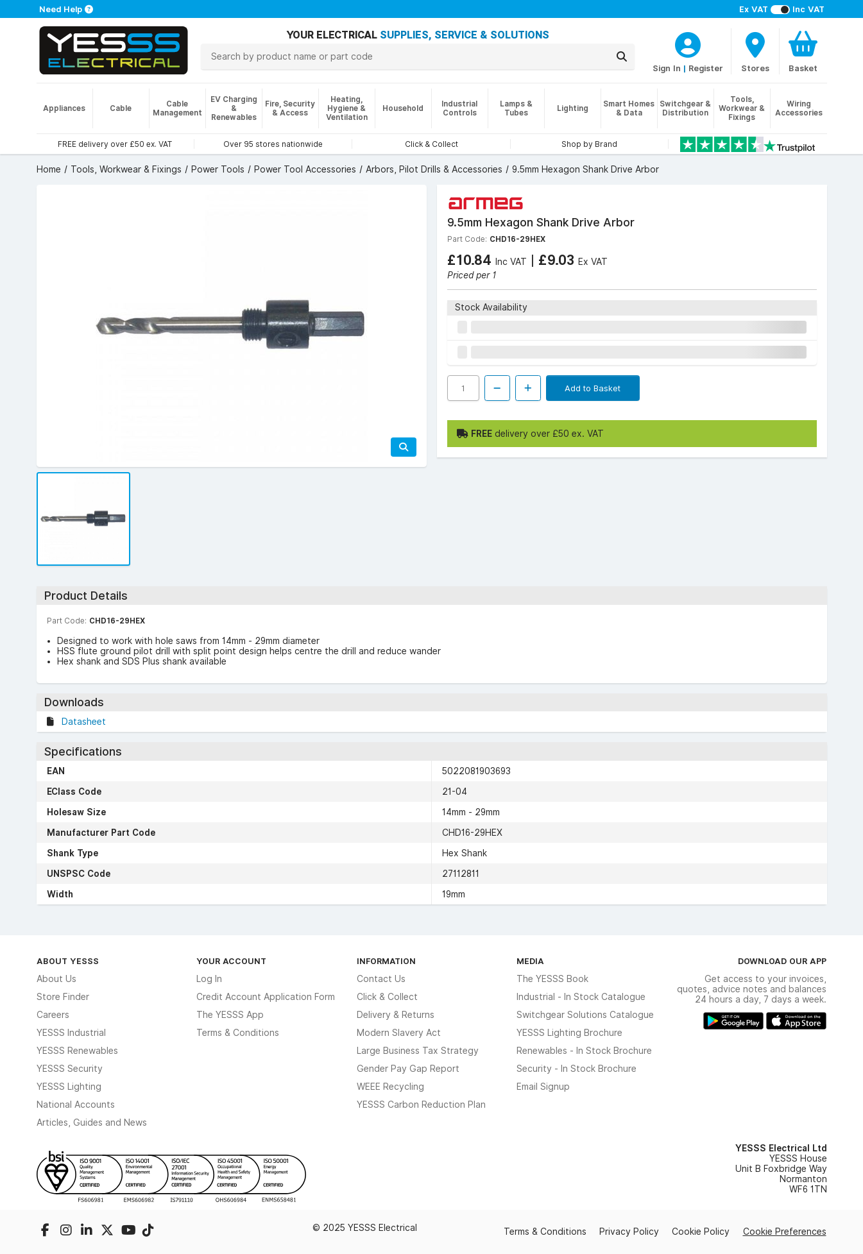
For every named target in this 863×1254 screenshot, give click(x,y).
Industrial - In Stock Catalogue (581, 997)
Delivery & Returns (395, 1015)
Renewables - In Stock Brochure (584, 1051)
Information (386, 961)
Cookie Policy (701, 1231)
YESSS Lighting (69, 1086)
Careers (53, 1015)
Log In (209, 979)
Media (530, 961)
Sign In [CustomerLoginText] (667, 68)
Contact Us (381, 979)
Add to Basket (592, 388)
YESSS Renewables (77, 1051)
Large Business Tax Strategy (418, 1051)
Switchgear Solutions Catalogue (585, 1015)
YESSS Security (70, 1068)
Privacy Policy (629, 1231)
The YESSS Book (552, 979)
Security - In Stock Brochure (577, 1068)
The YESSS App (230, 1015)
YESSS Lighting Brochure (569, 1033)
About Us (56, 979)
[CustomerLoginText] (688, 43)
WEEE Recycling (390, 1086)
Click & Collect (387, 997)
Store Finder (63, 997)
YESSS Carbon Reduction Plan (421, 1104)
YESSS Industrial (71, 1033)
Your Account (231, 961)
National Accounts (76, 1104)
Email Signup (543, 1086)
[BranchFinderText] (755, 51)
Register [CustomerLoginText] (705, 68)
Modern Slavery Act (399, 1033)
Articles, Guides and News (92, 1122)
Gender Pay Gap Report (408, 1068)
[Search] (622, 56)
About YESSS (68, 961)
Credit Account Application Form (265, 997)
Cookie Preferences (784, 1231)
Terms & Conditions (237, 1033)
